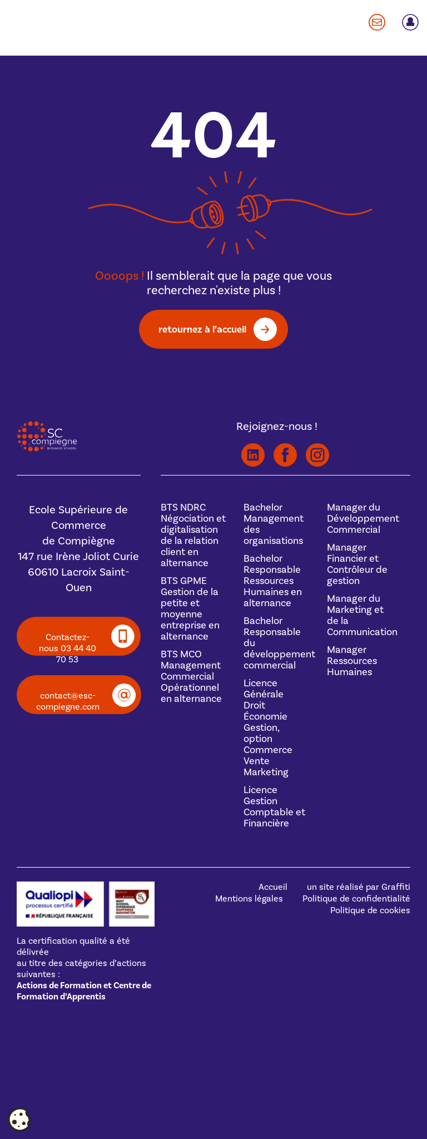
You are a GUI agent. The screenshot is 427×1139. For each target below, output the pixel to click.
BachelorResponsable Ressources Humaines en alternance (273, 581)
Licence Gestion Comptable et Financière (274, 807)
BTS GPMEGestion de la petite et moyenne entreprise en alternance (190, 609)
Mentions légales (249, 898)
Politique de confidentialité (356, 898)
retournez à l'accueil (202, 329)
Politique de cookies (370, 910)
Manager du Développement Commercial (363, 518)
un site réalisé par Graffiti (358, 887)
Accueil (273, 887)
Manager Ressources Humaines (352, 661)
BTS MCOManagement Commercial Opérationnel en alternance (191, 676)
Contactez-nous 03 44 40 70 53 (67, 644)
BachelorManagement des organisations (274, 524)
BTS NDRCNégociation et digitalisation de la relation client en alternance (193, 535)
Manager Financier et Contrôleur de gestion (357, 564)
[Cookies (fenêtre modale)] (19, 1120)
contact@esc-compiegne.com (68, 701)
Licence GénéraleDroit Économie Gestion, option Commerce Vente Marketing (268, 728)
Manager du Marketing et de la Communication (362, 615)
